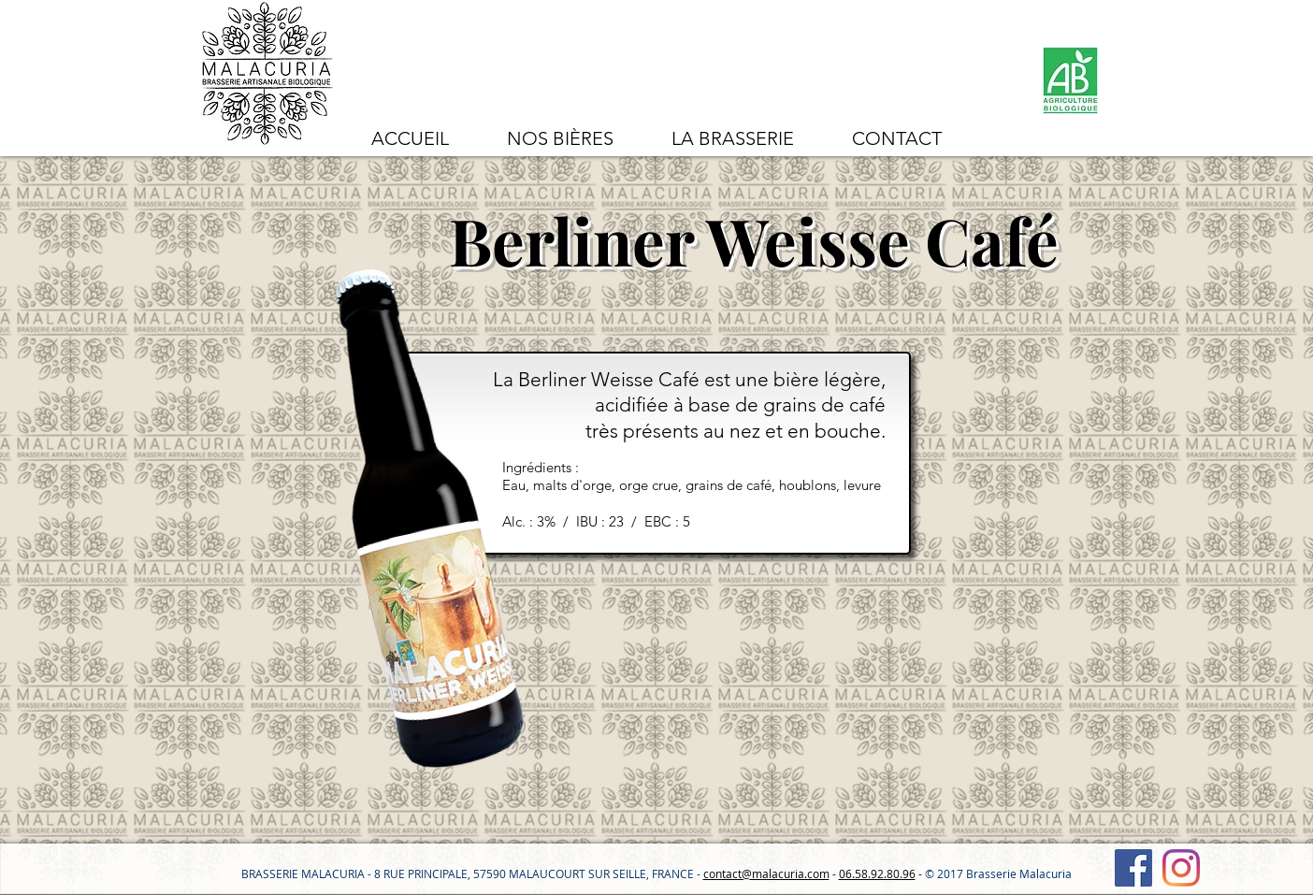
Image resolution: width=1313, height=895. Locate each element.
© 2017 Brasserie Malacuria (998, 873)
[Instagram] (1181, 868)
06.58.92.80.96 (877, 873)
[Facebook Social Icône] (1133, 868)
